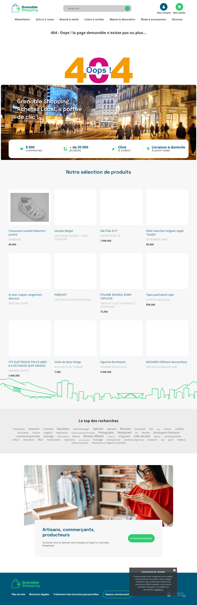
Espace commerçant (117, 594)
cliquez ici (159, 589)
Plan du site (18, 594)
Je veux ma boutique (141, 538)
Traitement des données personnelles (76, 594)
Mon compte (164, 12)
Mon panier (179, 12)
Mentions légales (39, 594)
